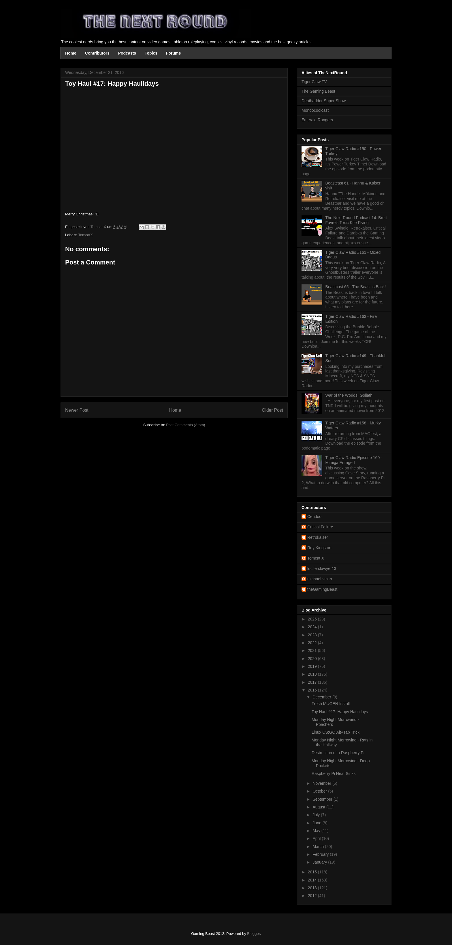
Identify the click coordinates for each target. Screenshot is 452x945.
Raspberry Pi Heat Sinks (334, 773)
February (321, 854)
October (320, 791)
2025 (313, 619)
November (322, 783)
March (318, 846)
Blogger (253, 933)
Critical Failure (320, 527)
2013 (313, 888)
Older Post (272, 410)
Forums (173, 53)
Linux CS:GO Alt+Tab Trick (335, 732)
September (322, 799)
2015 (313, 872)
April (317, 838)
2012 (313, 895)
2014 (313, 880)
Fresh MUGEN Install (331, 703)
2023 (313, 635)
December (322, 697)
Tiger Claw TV (314, 81)
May (316, 830)
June (317, 823)
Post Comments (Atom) (185, 425)
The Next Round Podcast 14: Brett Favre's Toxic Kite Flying (356, 220)
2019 (313, 666)
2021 (313, 650)
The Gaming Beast (318, 91)
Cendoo (314, 516)
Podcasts (127, 53)
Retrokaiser (317, 537)
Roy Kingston (319, 547)
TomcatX (85, 235)
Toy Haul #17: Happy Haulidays (340, 711)
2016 (313, 690)
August (319, 807)
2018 (313, 674)
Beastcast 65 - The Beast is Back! (355, 286)
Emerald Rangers (317, 120)
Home (70, 53)
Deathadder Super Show (324, 100)
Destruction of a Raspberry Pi (338, 752)
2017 (313, 682)
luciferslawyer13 (321, 568)
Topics (151, 53)
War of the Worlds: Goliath (348, 395)
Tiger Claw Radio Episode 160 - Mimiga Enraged (353, 460)
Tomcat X (315, 558)
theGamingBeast (322, 589)
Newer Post (76, 410)
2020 (313, 658)
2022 (313, 642)
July (316, 814)
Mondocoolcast (315, 110)
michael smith (319, 579)
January (320, 862)
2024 (313, 627)
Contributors (97, 53)
